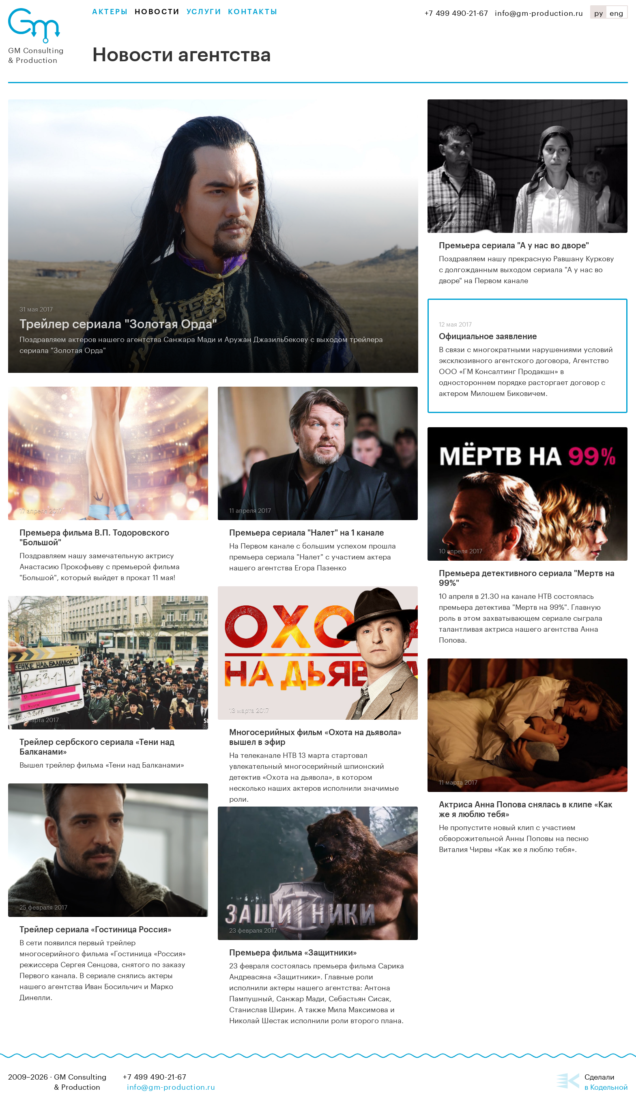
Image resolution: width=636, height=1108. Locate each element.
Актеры (110, 11)
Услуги (204, 11)
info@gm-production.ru (539, 12)
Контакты (252, 11)
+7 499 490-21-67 (456, 12)
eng (617, 11)
